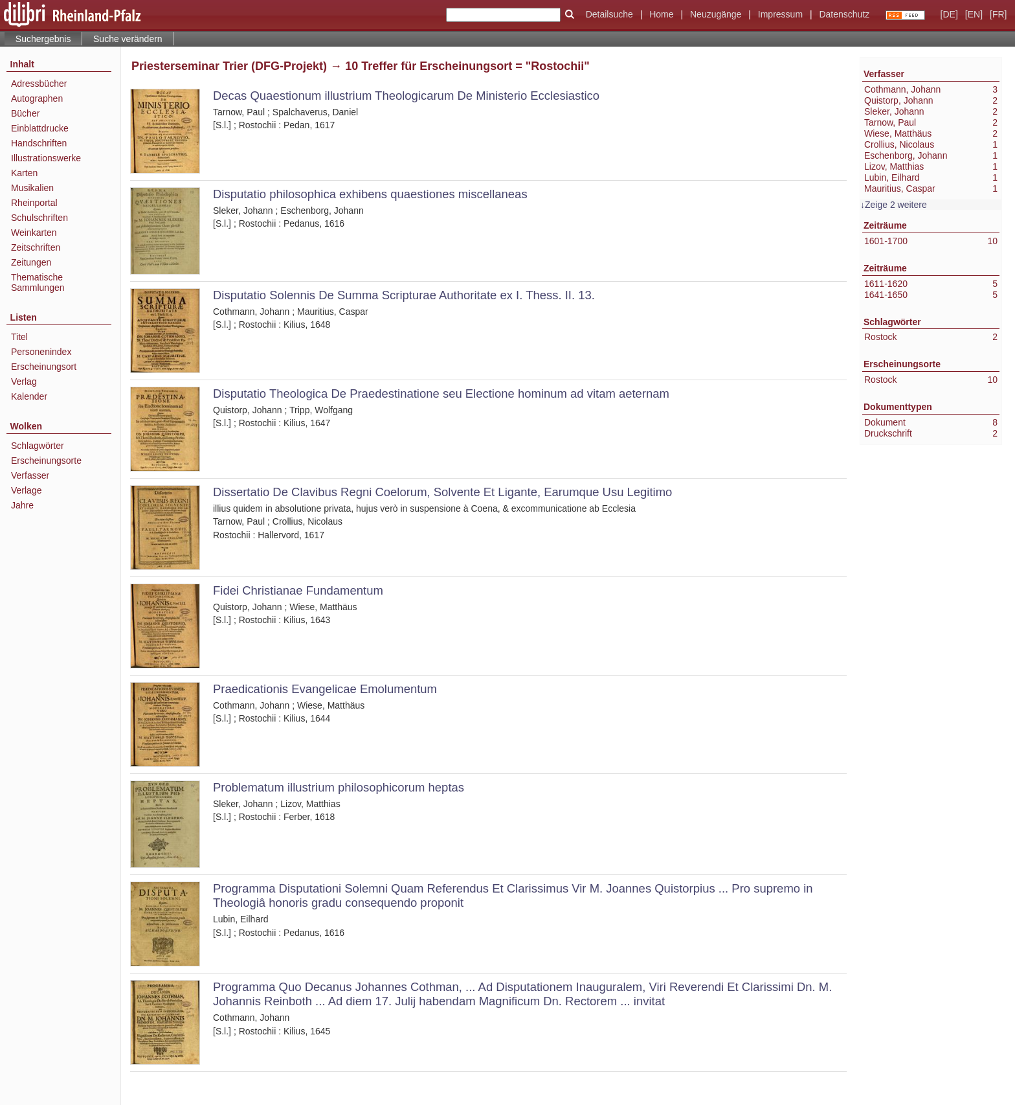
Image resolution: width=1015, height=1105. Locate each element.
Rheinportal (34, 203)
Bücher (25, 113)
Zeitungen (31, 262)
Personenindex (41, 352)
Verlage (26, 490)
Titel (19, 337)
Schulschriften (39, 217)
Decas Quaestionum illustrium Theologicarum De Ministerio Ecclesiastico (406, 95)
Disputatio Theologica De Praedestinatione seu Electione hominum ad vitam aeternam (441, 393)
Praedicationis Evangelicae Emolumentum (325, 689)
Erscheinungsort (43, 366)
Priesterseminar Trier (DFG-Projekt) (229, 66)
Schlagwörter (37, 445)
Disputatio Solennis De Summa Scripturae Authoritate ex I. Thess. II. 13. (404, 295)
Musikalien (32, 188)
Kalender (29, 396)
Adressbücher (39, 83)
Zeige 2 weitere (896, 204)
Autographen (37, 98)
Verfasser (30, 475)
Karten (24, 173)
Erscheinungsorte (46, 460)
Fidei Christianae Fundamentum (298, 590)
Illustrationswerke (46, 158)
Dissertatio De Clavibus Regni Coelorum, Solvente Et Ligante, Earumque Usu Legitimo (442, 492)
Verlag (24, 381)
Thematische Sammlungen (38, 282)
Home (661, 14)
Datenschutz (844, 14)
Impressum (780, 14)
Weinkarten (34, 232)
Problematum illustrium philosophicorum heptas (338, 787)
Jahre (22, 505)
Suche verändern (127, 39)
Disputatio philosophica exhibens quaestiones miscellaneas (370, 194)
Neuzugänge (715, 14)
